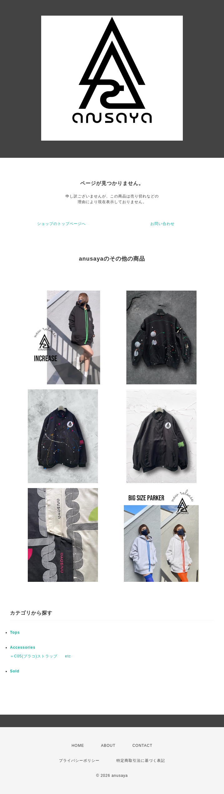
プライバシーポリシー (79, 760)
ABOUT (108, 745)
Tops (15, 632)
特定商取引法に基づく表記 (140, 760)
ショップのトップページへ (61, 224)
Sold (14, 671)
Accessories (23, 647)
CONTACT (142, 745)
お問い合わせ (162, 224)
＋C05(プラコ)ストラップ (33, 656)
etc (68, 656)
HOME (77, 745)
